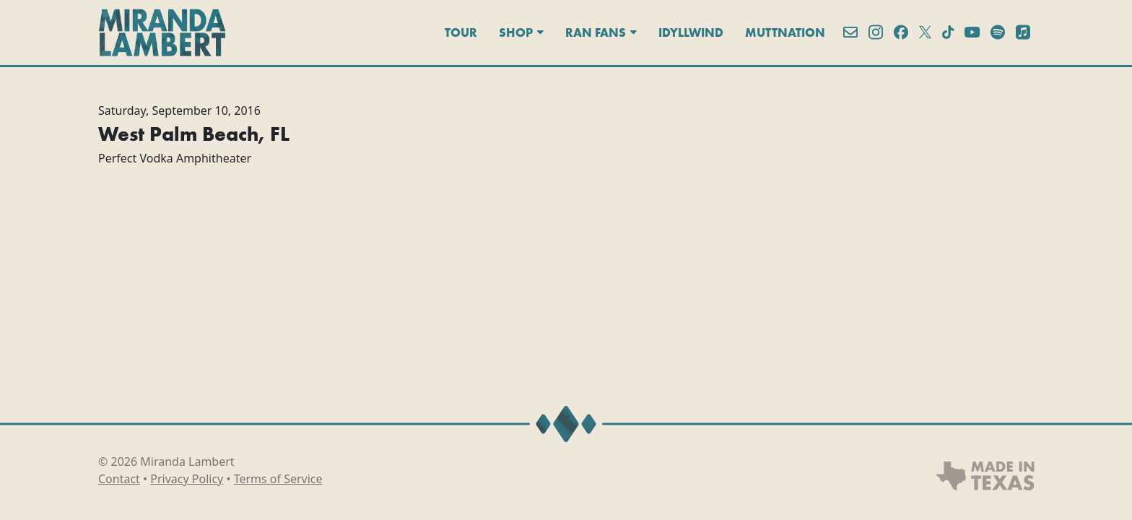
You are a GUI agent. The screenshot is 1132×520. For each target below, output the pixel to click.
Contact (119, 479)
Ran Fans (601, 32)
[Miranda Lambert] (162, 32)
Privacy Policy (186, 479)
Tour (461, 32)
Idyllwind (690, 32)
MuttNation (785, 32)
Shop (521, 32)
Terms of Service (278, 479)
